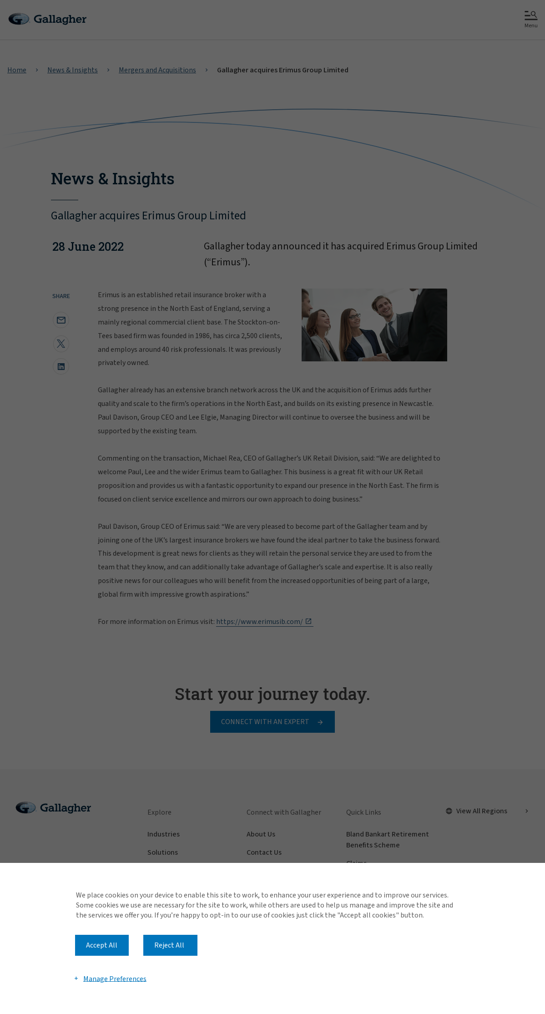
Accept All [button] (101, 945)
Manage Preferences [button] (114, 978)
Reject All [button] (169, 945)
